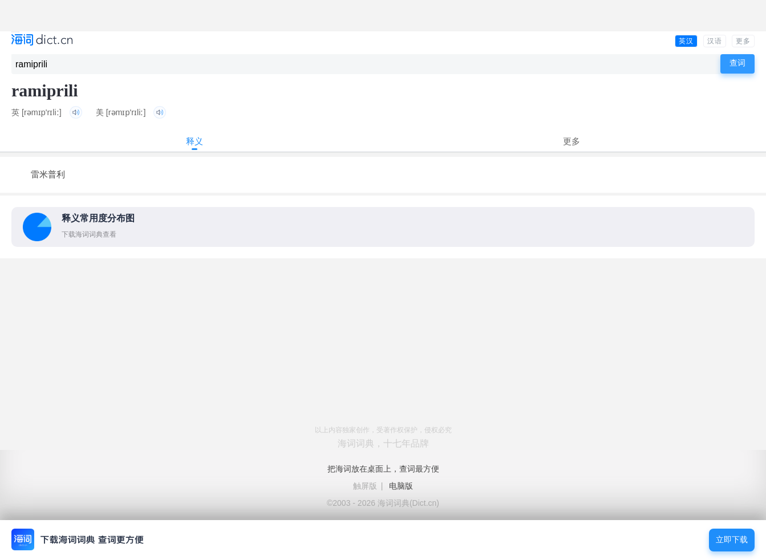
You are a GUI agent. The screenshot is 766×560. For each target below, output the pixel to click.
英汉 (686, 41)
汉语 (714, 41)
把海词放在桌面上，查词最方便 (383, 468)
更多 (743, 41)
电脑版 (401, 485)
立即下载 (732, 539)
